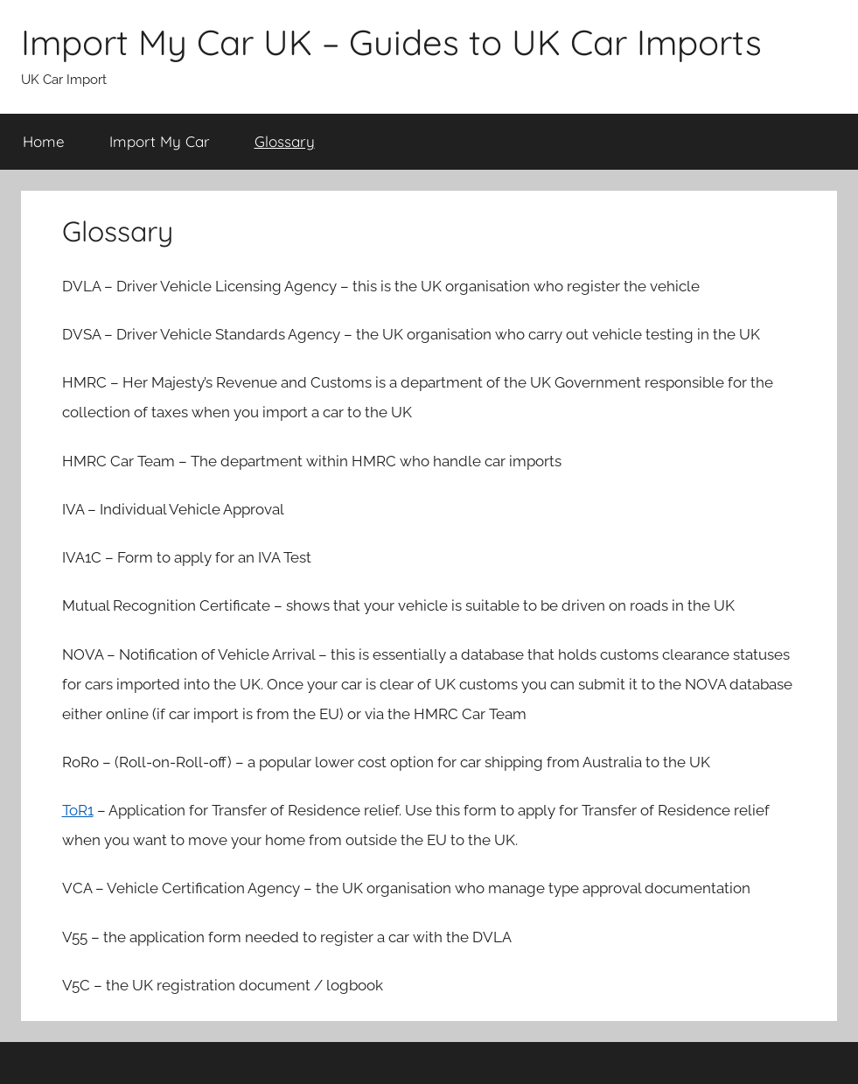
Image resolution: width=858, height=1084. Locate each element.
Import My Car (159, 141)
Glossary (285, 141)
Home (44, 141)
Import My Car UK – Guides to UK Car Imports (391, 42)
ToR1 (78, 810)
